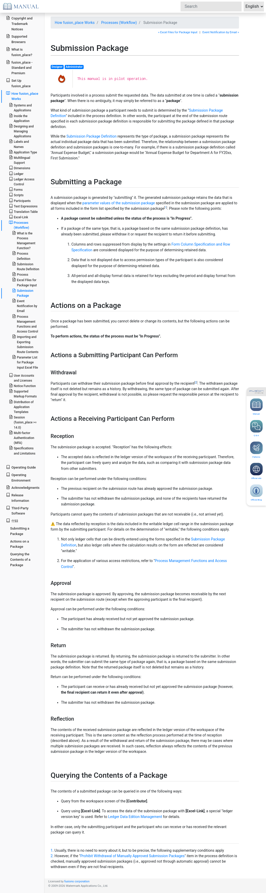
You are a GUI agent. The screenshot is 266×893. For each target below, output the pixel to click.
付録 (12, 520)
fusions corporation (76, 881)
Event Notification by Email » (220, 32)
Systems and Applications (20, 107)
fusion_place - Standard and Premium (19, 67)
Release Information (17, 498)
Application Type (23, 152)
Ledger (16, 173)
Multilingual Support (19, 160)
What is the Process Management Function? (23, 240)
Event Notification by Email (24, 306)
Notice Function (22, 385)
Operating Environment (18, 477)
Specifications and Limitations (22, 450)
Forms (16, 189)
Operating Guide (21, 467)
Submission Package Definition (91, 136)
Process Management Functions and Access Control (25, 324)
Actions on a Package (19, 544)
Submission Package (22, 292)
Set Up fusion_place (18, 83)
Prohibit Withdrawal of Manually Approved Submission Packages (132, 856)
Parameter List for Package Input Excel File (25, 362)
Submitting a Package (19, 531)
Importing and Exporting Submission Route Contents (25, 344)
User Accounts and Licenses (21, 377)
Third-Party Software (17, 511)
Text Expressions (23, 206)
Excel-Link (18, 217)
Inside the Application (19, 118)
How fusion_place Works (75, 23)
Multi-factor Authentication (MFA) (21, 437)
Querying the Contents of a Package (20, 559)
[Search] (211, 6)
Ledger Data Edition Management (135, 817)
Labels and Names (19, 143)
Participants (20, 200)
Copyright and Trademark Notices (19, 23)
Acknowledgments (22, 487)
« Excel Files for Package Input (177, 32)
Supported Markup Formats (23, 393)
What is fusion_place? (19, 52)
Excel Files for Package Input (24, 282)
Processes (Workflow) (119, 23)
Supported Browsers (16, 39)
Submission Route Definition (25, 266)
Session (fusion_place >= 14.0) (23, 422)
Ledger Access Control (22, 181)
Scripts (16, 195)
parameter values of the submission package (118, 203)
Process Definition (21, 255)
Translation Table (23, 211)
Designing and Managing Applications (21, 131)
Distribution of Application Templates (21, 407)
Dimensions (19, 168)
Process (20, 274)
